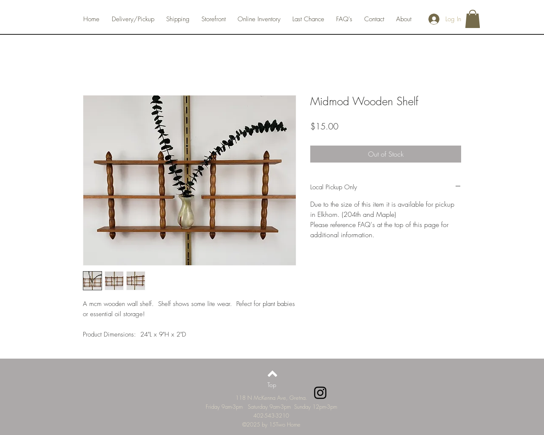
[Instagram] (320, 392)
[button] (472, 19)
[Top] (272, 384)
